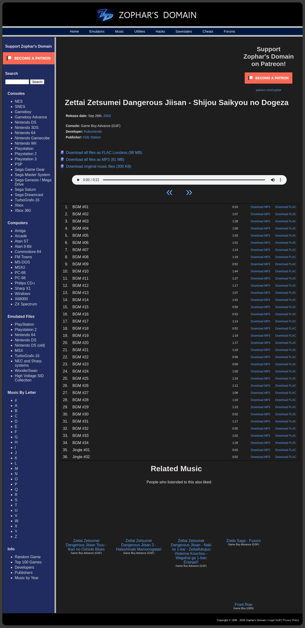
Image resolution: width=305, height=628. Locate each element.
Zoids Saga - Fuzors (243, 541)
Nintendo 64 (25, 133)
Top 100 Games (28, 562)
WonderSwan (26, 371)
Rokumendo (93, 131)
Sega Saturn (25, 189)
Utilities (139, 31)
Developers (24, 567)
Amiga (20, 231)
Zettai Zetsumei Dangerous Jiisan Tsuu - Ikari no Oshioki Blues (86, 545)
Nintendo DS (25, 122)
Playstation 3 (26, 159)
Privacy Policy (291, 620)
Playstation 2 (26, 154)
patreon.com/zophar (268, 90)
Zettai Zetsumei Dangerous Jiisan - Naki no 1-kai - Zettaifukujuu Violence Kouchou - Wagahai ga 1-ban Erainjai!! (191, 551)
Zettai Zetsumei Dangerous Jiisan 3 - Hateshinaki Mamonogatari (138, 545)
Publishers (24, 573)
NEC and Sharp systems (28, 363)
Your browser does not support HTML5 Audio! (179, 179)
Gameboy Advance (31, 117)
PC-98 (20, 278)
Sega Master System (32, 175)
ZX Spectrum (26, 304)
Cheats (208, 31)
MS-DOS (22, 262)
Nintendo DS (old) (30, 345)
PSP (18, 164)
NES (19, 101)
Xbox (19, 205)
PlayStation (24, 324)
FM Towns (23, 257)
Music (119, 31)
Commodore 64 (28, 252)
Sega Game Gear (30, 169)
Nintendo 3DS (27, 128)
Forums (229, 31)
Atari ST (22, 241)
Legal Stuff (274, 620)
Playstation (24, 149)
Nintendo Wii (25, 143)
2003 (107, 116)
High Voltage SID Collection (29, 378)
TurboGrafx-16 (27, 200)
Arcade (21, 236)
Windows (22, 294)
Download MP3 (260, 207)
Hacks (160, 31)
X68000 (21, 299)
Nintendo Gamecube (32, 138)
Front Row (243, 605)
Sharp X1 (23, 288)
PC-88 (20, 273)
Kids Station (92, 137)
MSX (19, 351)
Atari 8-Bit (23, 246)
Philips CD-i (25, 283)
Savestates (184, 31)
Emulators (96, 31)
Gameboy (23, 112)
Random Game (28, 557)
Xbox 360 (23, 210)
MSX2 (20, 267)
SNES (20, 107)
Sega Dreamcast (29, 195)
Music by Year (27, 578)
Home (74, 31)
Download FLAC (285, 207)
